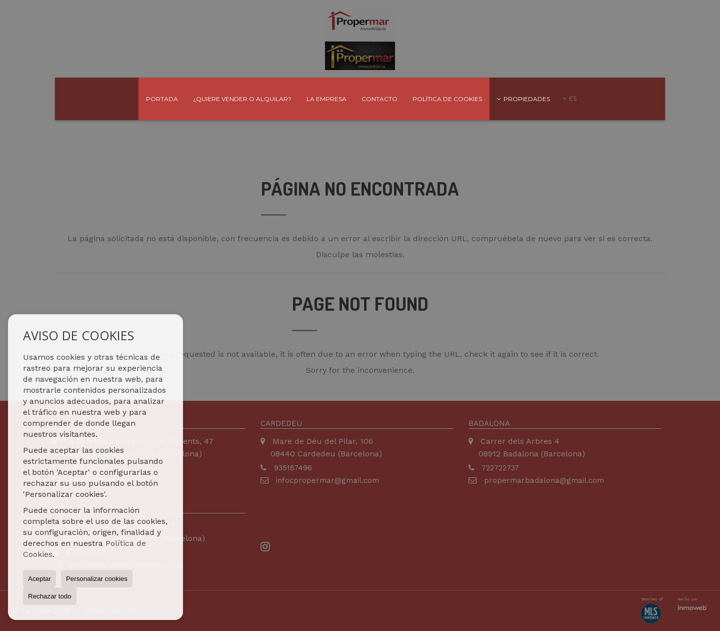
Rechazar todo (50, 596)
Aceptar (39, 578)
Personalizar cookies (97, 578)
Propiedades (523, 99)
